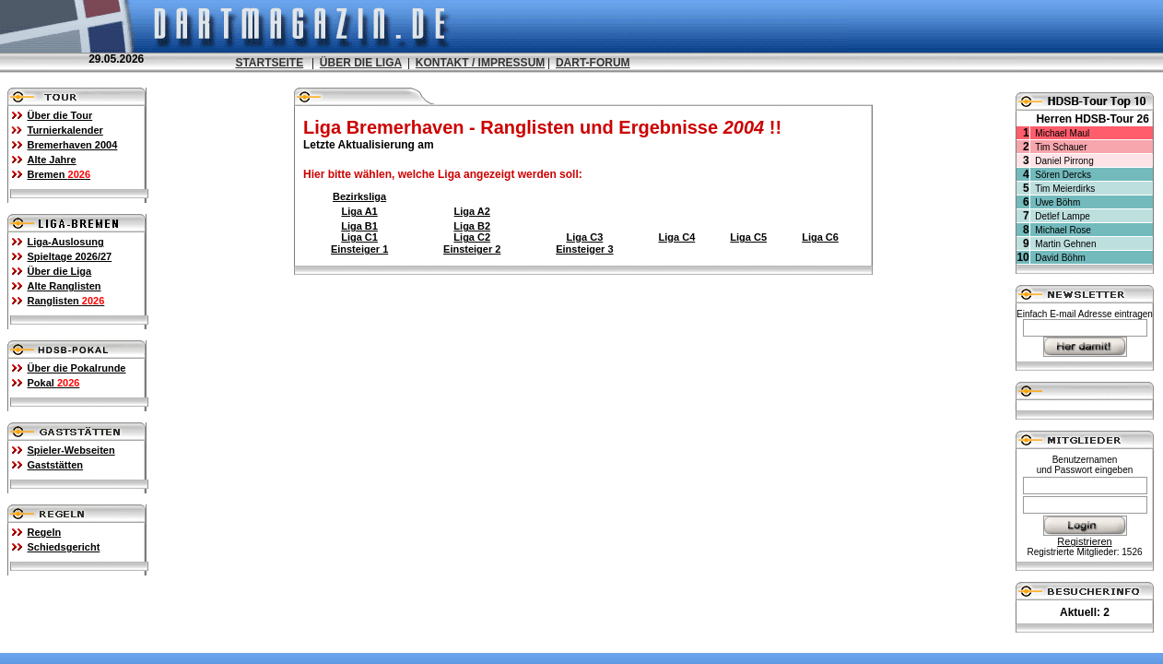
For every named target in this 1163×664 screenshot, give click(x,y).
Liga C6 (820, 237)
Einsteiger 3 (584, 249)
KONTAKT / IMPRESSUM (480, 62)
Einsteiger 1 (359, 249)
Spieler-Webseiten (71, 450)
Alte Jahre (52, 159)
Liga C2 (471, 237)
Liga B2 (471, 225)
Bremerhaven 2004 (73, 144)
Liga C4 (677, 237)
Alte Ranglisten (64, 285)
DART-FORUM (593, 62)
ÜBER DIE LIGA (361, 62)
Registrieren (1084, 541)
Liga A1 (359, 211)
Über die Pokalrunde (77, 368)
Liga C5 (748, 237)
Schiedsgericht (64, 546)
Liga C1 (359, 237)
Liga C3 (585, 237)
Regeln (45, 532)
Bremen (59, 174)
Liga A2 (472, 211)
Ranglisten (66, 300)
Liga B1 (359, 225)
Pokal (54, 382)
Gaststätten (56, 464)
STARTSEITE (269, 62)
